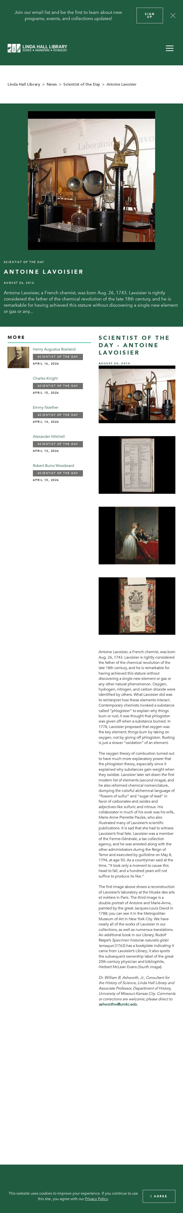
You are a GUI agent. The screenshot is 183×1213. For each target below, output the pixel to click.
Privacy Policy (96, 1199)
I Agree (159, 1196)
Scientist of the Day (81, 84)
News (52, 84)
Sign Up (150, 15)
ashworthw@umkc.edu (118, 1004)
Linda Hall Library (24, 84)
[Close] (173, 15)
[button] (169, 48)
